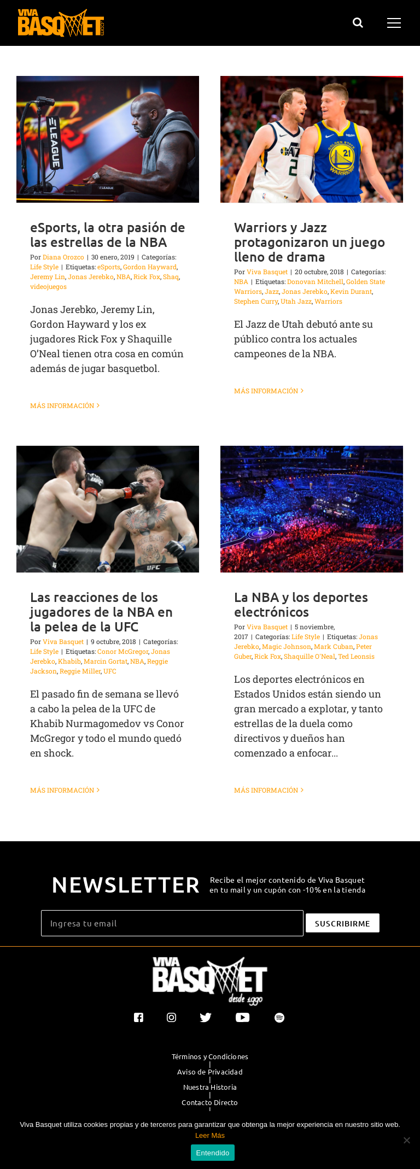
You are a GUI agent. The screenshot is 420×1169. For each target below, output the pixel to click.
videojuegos (48, 286)
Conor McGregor (122, 651)
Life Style (44, 266)
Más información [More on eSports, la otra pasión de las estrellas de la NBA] (62, 405)
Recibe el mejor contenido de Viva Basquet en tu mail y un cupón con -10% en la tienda (287, 884)
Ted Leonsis (356, 656)
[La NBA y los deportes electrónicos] (311, 509)
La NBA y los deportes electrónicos (301, 604)
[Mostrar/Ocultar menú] (395, 23)
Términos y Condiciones (210, 1056)
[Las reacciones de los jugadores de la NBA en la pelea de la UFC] (107, 509)
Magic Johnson (286, 646)
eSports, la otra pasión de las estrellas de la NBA (107, 234)
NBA (123, 276)
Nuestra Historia (210, 1087)
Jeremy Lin (47, 276)
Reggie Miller (80, 670)
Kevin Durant (351, 291)
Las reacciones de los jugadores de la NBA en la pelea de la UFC (101, 611)
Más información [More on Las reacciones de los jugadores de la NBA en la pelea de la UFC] (62, 790)
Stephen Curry (256, 301)
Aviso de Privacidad (210, 1072)
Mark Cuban (333, 646)
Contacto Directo (210, 1102)
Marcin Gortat (105, 661)
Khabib (69, 661)
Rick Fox (146, 276)
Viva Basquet (267, 271)
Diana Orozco (63, 256)
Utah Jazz (296, 301)
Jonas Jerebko (91, 276)
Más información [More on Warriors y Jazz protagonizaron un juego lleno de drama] (266, 405)
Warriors (328, 301)
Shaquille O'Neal (309, 656)
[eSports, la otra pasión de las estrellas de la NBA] (107, 139)
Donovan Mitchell (315, 281)
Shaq (171, 276)
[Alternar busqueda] (358, 22)
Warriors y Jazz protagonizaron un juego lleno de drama (309, 242)
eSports (108, 266)
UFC (109, 670)
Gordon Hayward (150, 266)
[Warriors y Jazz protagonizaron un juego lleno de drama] (311, 139)
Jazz (272, 291)
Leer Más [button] (210, 1135)
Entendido (213, 1153)
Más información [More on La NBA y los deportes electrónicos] (266, 790)
